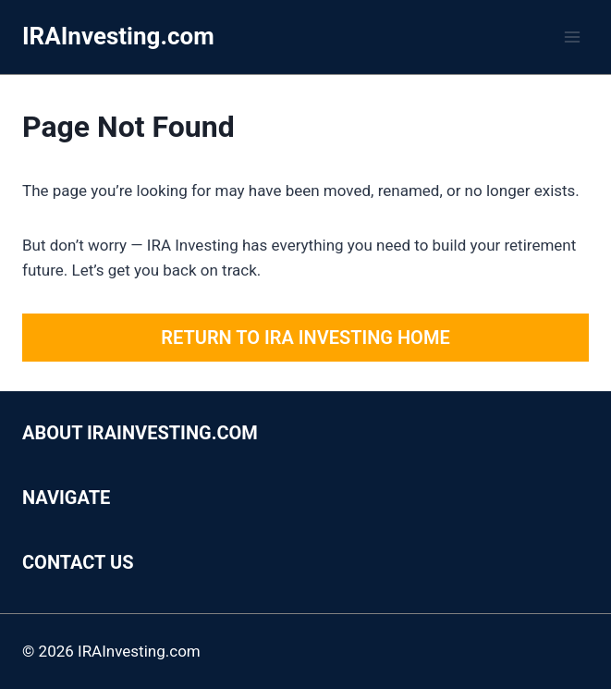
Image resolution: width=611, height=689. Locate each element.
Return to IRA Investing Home (305, 337)
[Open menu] (572, 36)
